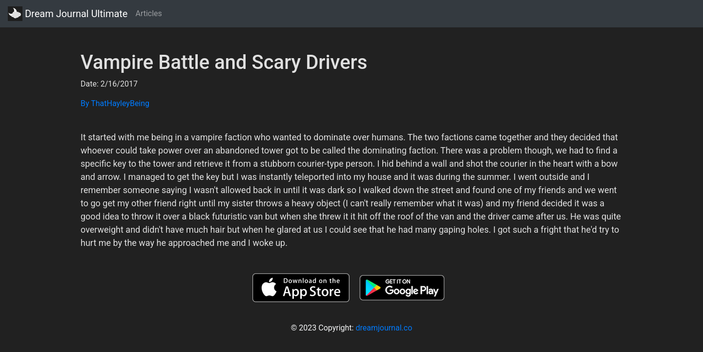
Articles (148, 13)
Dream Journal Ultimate (67, 13)
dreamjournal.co (383, 327)
